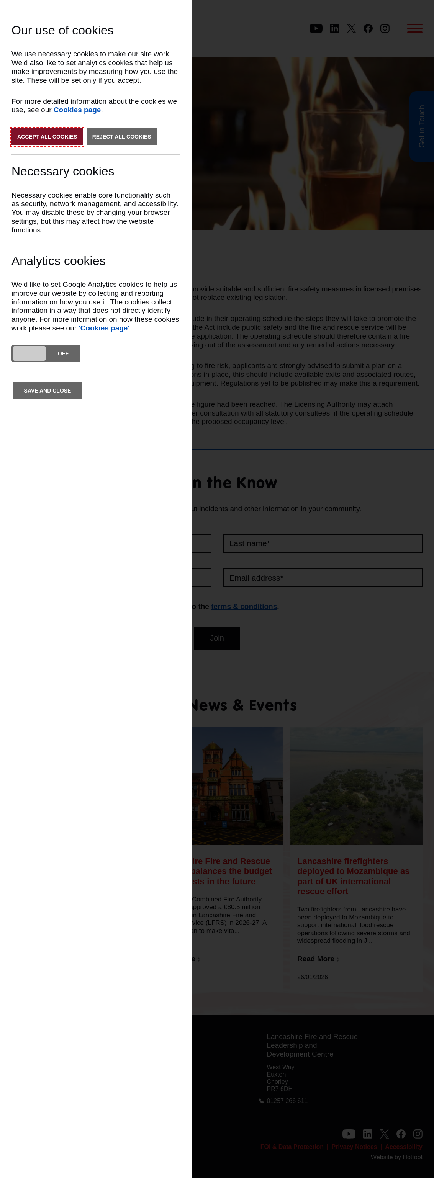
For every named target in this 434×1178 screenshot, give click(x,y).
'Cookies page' (104, 328)
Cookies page (77, 110)
